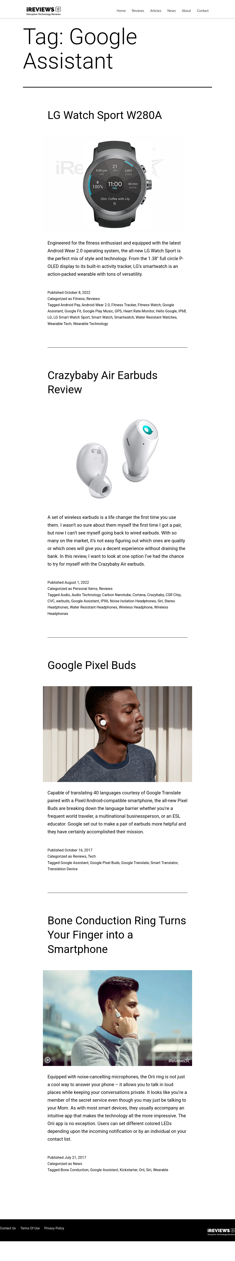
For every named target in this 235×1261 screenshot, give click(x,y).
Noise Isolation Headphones (133, 601)
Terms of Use (30, 1228)
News (171, 11)
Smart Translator (164, 863)
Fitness (79, 299)
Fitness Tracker (123, 305)
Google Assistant (85, 601)
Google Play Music (98, 311)
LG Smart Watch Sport (71, 317)
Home (121, 11)
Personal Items (85, 588)
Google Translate (135, 863)
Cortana (138, 595)
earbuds (63, 601)
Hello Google (166, 311)
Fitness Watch (149, 305)
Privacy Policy (54, 1228)
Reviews (138, 11)
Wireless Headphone (136, 607)
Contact (203, 11)
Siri (160, 601)
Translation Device (63, 869)
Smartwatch (124, 317)
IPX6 (104, 601)
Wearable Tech (59, 324)
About (186, 11)
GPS (118, 311)
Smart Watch (101, 317)
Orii (141, 1170)
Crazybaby (155, 595)
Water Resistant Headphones (93, 607)
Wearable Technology (90, 324)
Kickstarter (128, 1170)
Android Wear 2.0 (96, 305)
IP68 (182, 311)
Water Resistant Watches (156, 317)
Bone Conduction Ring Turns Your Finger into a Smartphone (117, 935)
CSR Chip (173, 595)
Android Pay (70, 305)
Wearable (160, 1170)
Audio (65, 595)
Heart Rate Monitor (138, 311)
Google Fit (72, 311)
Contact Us (8, 1228)
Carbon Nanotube (116, 595)
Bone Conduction (75, 1170)
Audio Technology (86, 595)
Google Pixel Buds (92, 665)
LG (50, 317)
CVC (51, 601)
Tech (92, 856)
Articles (155, 11)
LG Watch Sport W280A (105, 115)
